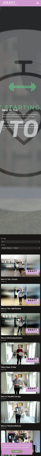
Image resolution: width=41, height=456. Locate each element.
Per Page (3, 238)
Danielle (4, 281)
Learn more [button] (25, 447)
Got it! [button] (17, 451)
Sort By (3, 245)
